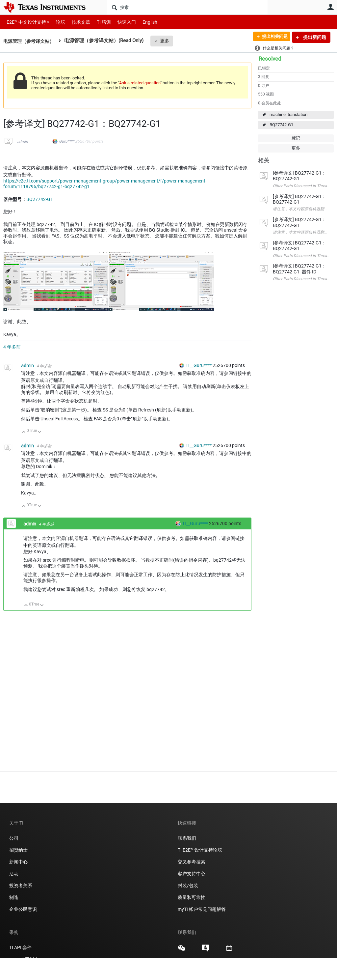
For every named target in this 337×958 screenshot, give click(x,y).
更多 (168, 40)
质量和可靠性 (192, 897)
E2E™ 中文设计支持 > (26, 21)
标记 (296, 138)
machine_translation (288, 114)
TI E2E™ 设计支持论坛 (200, 850)
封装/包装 (188, 885)
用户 (330, 7)
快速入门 (120, 21)
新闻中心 (18, 861)
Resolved (270, 58)
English (142, 21)
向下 (39, 432)
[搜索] (187, 7)
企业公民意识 (23, 909)
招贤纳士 (18, 850)
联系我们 (187, 838)
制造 (13, 897)
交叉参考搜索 (191, 861)
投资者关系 (20, 885)
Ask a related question (139, 82)
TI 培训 (98, 21)
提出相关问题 (272, 37)
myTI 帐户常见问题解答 (202, 909)
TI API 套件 (20, 947)
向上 (24, 432)
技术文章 (76, 21)
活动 (13, 873)
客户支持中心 (191, 873)
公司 (13, 838)
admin (22, 141)
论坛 (57, 21)
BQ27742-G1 (281, 124)
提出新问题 (314, 37)
